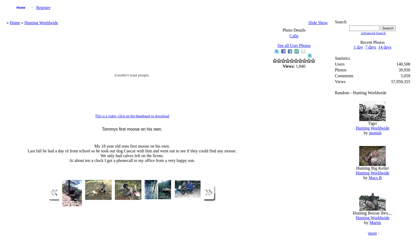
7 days (370, 47)
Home (20, 8)
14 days (384, 47)
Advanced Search (373, 33)
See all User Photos (294, 45)
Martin (375, 222)
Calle (293, 36)
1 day (358, 47)
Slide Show (318, 22)
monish (375, 133)
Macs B (375, 177)
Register (43, 7)
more (372, 233)
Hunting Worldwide (41, 22)
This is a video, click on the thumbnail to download (132, 116)
